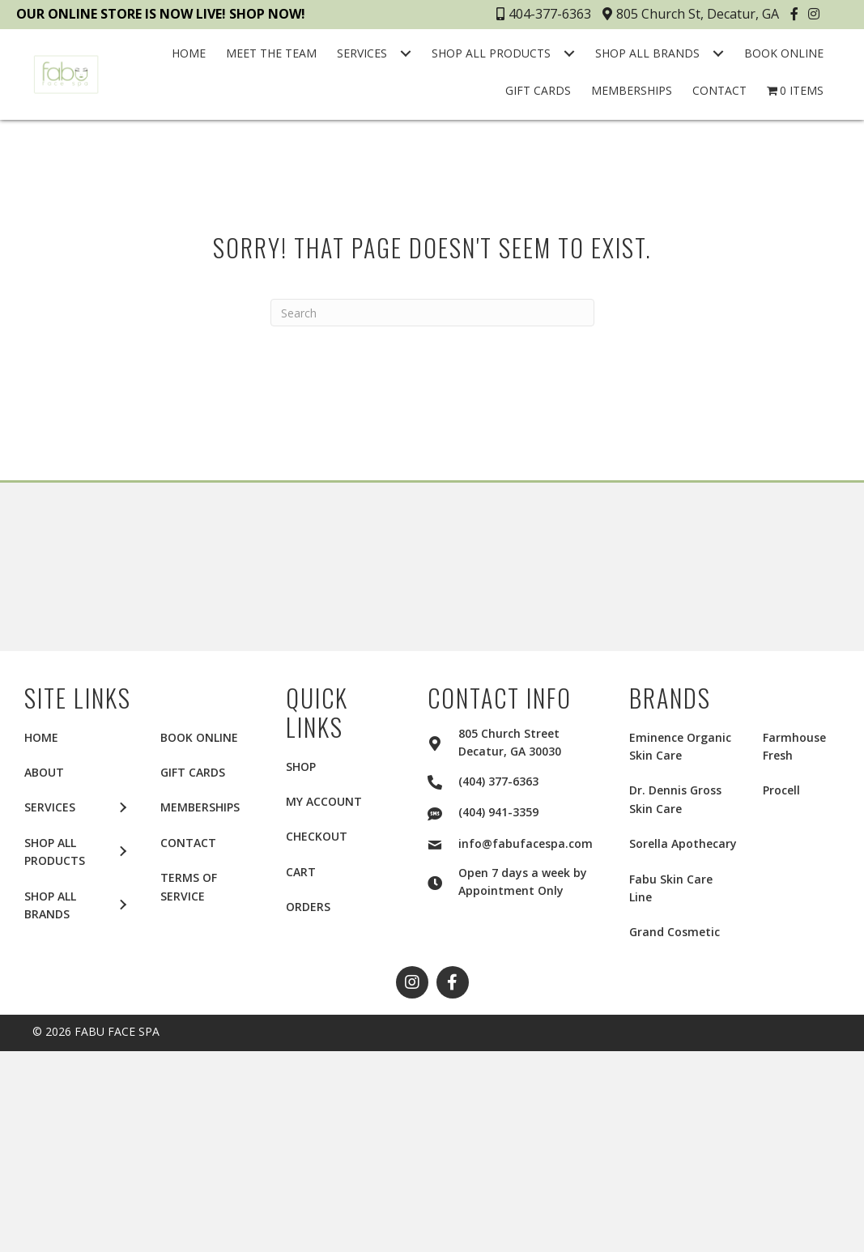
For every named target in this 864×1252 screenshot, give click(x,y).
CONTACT (188, 842)
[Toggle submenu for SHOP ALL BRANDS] (718, 53)
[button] (796, 14)
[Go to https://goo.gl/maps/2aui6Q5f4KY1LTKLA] (443, 741)
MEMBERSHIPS (200, 807)
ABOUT (44, 772)
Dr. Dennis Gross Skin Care (675, 799)
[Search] (432, 312)
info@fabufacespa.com (525, 843)
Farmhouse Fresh (794, 746)
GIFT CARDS (192, 772)
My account (324, 801)
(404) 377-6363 (498, 781)
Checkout (316, 836)
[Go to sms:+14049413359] (443, 811)
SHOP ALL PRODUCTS (54, 851)
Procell (781, 790)
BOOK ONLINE (199, 737)
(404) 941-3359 (498, 812)
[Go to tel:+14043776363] (443, 780)
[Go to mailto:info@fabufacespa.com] (443, 842)
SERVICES (49, 807)
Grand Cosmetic (674, 931)
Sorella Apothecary (683, 843)
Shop (301, 766)
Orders (308, 906)
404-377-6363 (543, 14)
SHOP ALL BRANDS (50, 905)
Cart (301, 871)
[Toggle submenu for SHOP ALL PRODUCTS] (569, 53)
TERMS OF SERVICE (188, 886)
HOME (41, 737)
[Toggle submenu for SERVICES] (405, 53)
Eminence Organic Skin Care (680, 746)
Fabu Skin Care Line (671, 888)
